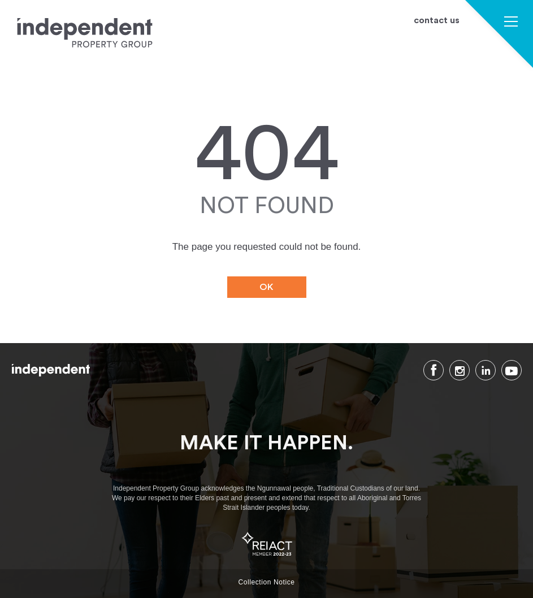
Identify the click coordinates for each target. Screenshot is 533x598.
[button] (511, 22)
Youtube (511, 370)
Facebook (433, 370)
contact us (437, 20)
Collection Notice (266, 582)
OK (266, 287)
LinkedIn (485, 370)
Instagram (459, 370)
